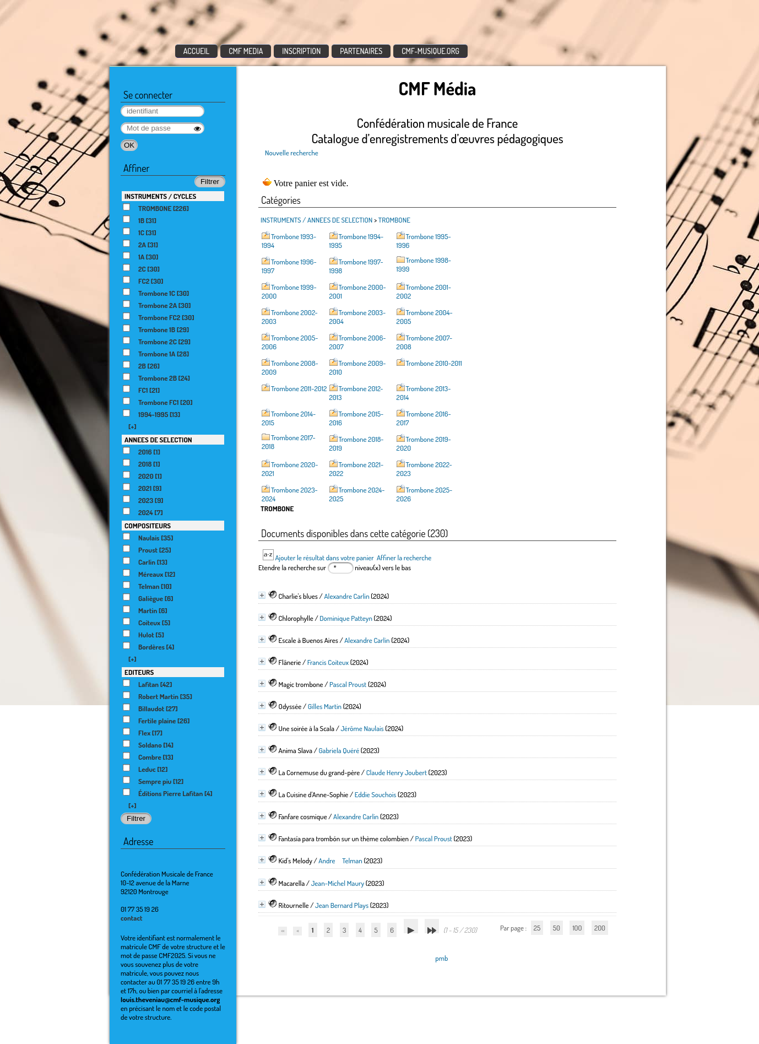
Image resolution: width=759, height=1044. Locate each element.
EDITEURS (139, 672)
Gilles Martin (324, 706)
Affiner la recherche (404, 557)
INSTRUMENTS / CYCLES (160, 196)
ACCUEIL (196, 51)
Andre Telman (340, 860)
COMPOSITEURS (147, 525)
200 (599, 927)
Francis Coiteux (328, 662)
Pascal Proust (347, 684)
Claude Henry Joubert (396, 772)
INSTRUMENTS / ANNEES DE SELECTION (316, 219)
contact (132, 917)
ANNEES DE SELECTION (158, 439)
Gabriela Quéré (338, 750)
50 (556, 927)
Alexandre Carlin (346, 596)
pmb (441, 958)
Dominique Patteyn (345, 618)
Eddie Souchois (376, 794)
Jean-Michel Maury (337, 883)
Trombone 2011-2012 (299, 388)
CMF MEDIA (246, 51)
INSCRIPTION (301, 51)
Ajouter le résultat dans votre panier (324, 557)
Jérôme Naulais (361, 728)
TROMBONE (394, 219)
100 (577, 927)
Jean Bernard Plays (341, 905)
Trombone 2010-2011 (434, 363)
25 (537, 927)
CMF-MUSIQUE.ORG (430, 51)
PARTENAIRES (361, 51)
